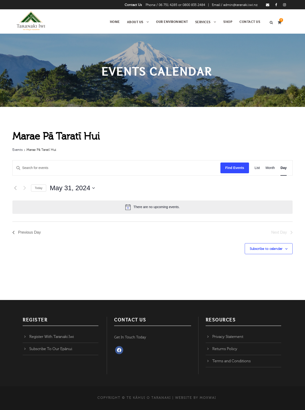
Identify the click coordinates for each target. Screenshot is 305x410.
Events (17, 150)
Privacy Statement (227, 337)
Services (203, 22)
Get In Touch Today (130, 337)
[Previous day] (15, 188)
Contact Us (133, 5)
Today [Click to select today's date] (38, 188)
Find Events (234, 168)
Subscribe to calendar (266, 249)
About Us (135, 22)
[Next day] (24, 188)
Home (115, 22)
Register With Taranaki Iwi (51, 337)
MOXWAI (208, 398)
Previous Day (26, 232)
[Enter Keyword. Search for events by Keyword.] (116, 167)
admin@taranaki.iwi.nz (240, 5)
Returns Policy (224, 349)
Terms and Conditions (231, 361)
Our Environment (172, 22)
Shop (227, 22)
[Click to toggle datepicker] (72, 188)
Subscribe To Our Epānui (50, 349)
